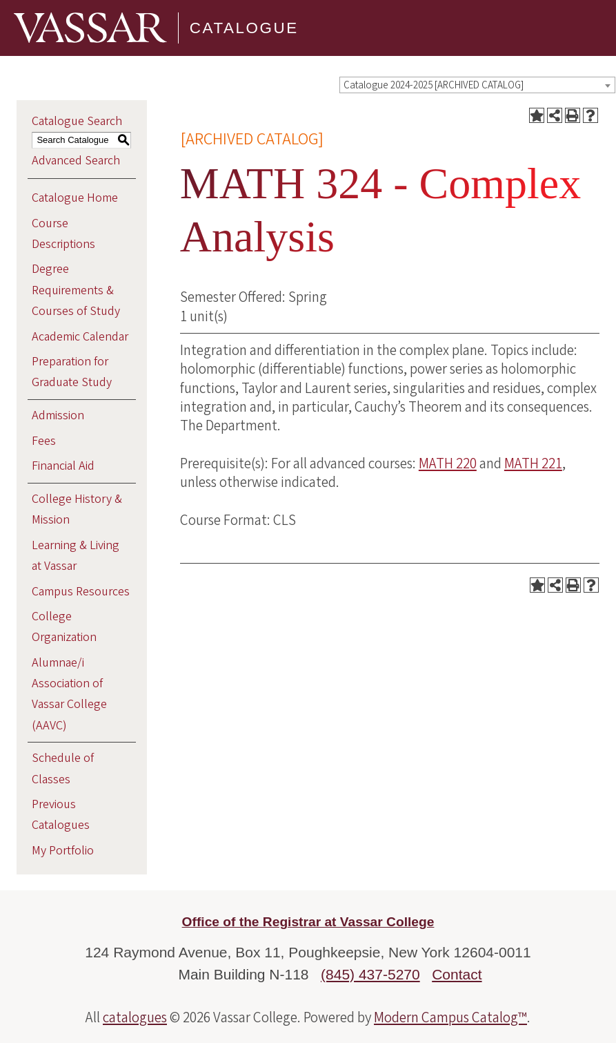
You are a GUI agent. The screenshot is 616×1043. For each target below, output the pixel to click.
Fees (44, 441)
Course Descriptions (63, 234)
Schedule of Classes (63, 768)
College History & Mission (77, 509)
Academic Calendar (80, 336)
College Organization (64, 627)
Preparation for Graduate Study (72, 372)
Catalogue (244, 28)
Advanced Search (76, 160)
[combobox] (477, 85)
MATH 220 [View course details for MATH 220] (448, 463)
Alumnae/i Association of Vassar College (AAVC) (69, 694)
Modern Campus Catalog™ (450, 1017)
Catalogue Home (75, 198)
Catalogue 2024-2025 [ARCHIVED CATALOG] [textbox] (434, 85)
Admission (58, 415)
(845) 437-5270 (370, 974)
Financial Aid (63, 466)
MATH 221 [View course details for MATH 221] (533, 463)
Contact (456, 974)
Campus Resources (81, 591)
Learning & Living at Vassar (75, 556)
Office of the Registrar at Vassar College (308, 922)
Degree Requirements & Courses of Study (76, 289)
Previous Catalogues (61, 815)
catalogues (135, 1017)
